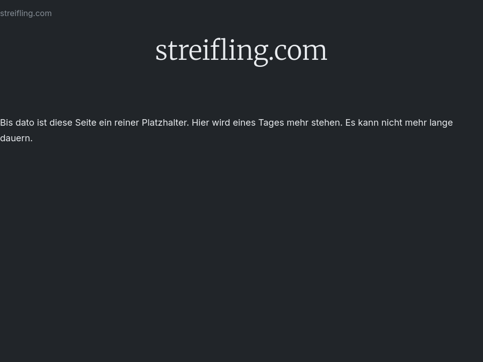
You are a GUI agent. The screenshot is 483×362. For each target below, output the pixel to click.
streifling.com (26, 13)
